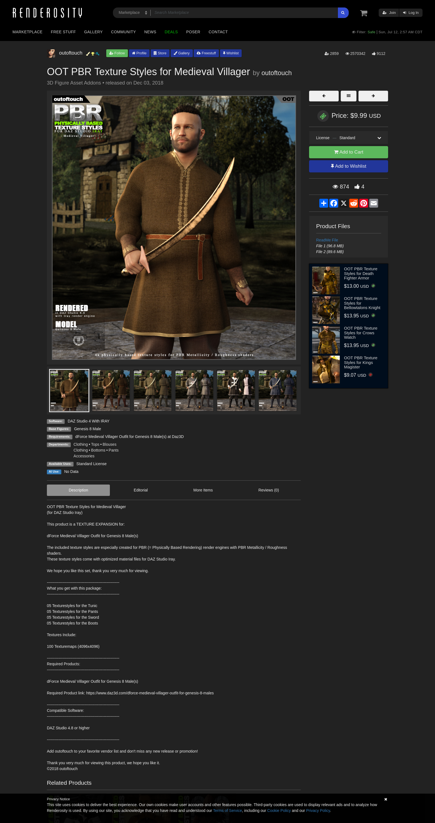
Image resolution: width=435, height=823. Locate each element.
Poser (193, 32)
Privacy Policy (318, 810)
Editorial (141, 490)
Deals (171, 32)
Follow (117, 53)
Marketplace (27, 32)
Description (78, 490)
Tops (95, 444)
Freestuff (206, 53)
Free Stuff (63, 32)
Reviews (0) (268, 490)
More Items (203, 490)
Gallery (93, 32)
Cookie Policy (279, 810)
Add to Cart (348, 152)
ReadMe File (327, 240)
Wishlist (231, 53)
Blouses (110, 444)
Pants (114, 450)
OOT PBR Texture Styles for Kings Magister (360, 362)
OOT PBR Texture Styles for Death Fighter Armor (360, 273)
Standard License (91, 464)
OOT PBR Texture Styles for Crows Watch (360, 333)
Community (123, 32)
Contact (218, 32)
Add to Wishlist (348, 166)
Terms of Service (227, 810)
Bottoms (98, 450)
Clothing (81, 444)
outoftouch (277, 73)
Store (160, 53)
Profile (139, 53)
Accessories (84, 456)
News (150, 32)
